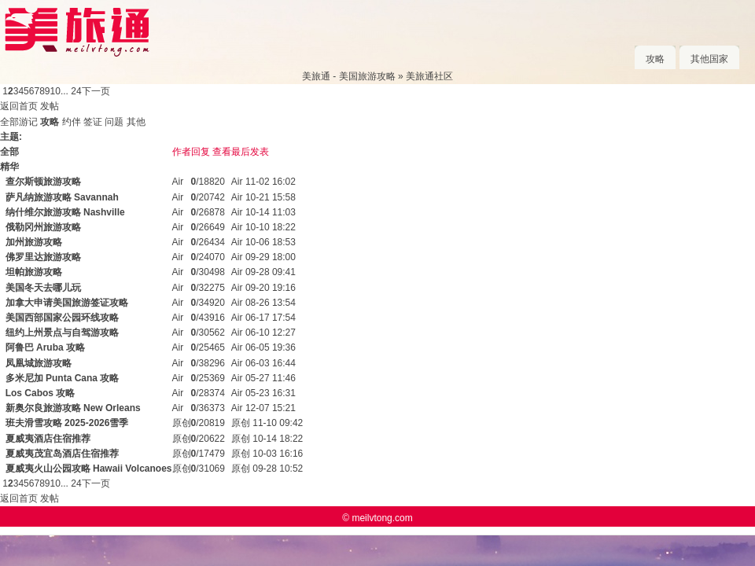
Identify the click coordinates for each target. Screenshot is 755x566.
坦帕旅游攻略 (34, 271)
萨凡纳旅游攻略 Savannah (62, 197)
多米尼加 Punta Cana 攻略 (63, 378)
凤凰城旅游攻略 (39, 363)
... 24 (71, 91)
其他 (136, 121)
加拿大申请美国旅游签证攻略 (67, 302)
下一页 (96, 91)
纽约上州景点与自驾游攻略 (62, 332)
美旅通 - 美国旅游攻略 (349, 76)
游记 (28, 121)
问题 (114, 121)
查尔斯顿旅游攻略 (43, 181)
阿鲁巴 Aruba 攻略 (45, 347)
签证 (92, 121)
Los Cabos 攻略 (41, 393)
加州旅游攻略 (34, 242)
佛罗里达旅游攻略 (43, 257)
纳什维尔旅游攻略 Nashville (65, 212)
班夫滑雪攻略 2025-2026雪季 (67, 422)
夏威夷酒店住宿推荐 (48, 438)
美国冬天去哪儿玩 (43, 287)
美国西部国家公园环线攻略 (62, 317)
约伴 (71, 121)
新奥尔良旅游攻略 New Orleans (73, 407)
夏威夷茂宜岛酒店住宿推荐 (62, 453)
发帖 (49, 106)
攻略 (655, 58)
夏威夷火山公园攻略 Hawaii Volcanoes (89, 468)
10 (55, 91)
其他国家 (709, 58)
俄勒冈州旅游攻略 (43, 227)
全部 (9, 121)
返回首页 (19, 106)
